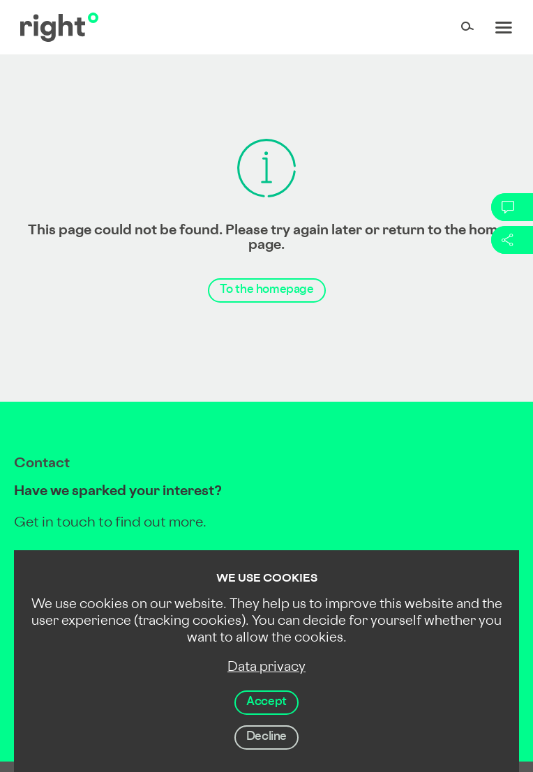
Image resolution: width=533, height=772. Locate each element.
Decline (266, 737)
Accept (266, 702)
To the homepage (267, 290)
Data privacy (266, 667)
